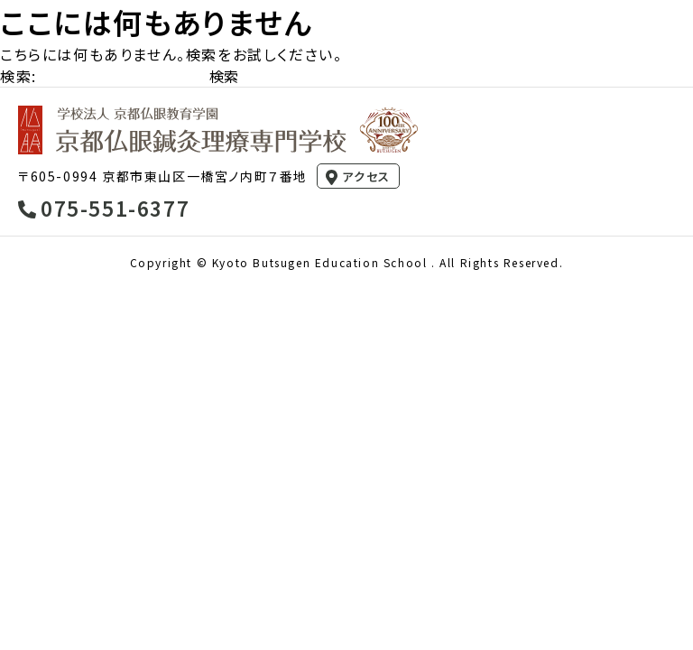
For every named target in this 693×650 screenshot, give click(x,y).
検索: (18, 76)
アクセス (366, 176)
